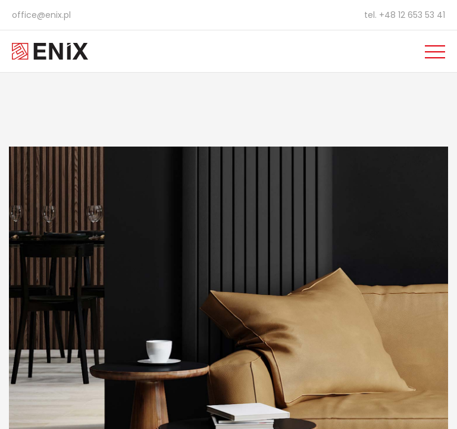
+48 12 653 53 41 (412, 15)
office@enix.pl (41, 15)
